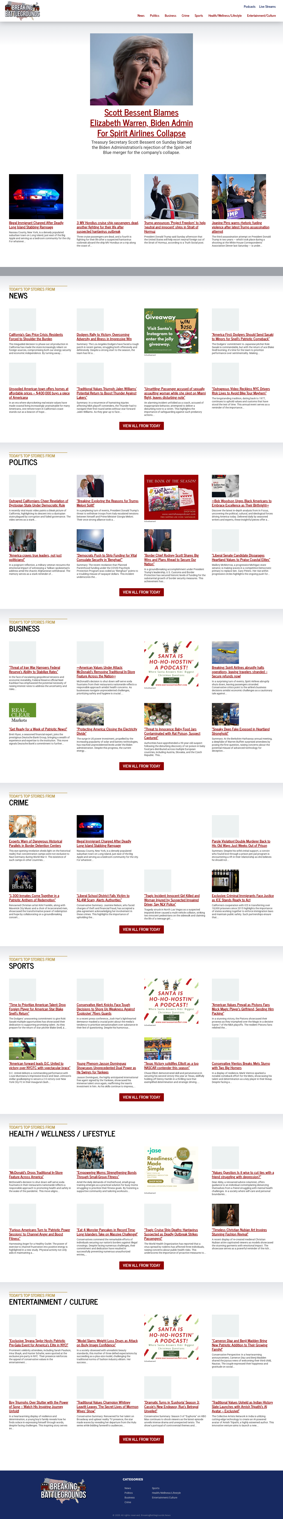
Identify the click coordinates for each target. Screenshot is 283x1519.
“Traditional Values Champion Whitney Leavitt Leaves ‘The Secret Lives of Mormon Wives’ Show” (107, 1406)
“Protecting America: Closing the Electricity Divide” (107, 731)
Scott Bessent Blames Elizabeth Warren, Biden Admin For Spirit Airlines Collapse (141, 122)
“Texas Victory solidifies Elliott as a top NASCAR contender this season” (171, 1065)
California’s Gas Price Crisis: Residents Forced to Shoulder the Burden (36, 336)
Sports (199, 15)
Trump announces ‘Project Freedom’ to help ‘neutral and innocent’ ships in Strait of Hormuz (175, 227)
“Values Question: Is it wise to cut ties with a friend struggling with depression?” (243, 1174)
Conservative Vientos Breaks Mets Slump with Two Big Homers (241, 1065)
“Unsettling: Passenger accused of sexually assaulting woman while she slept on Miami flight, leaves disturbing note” (175, 393)
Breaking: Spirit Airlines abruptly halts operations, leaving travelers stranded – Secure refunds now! (239, 671)
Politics (154, 15)
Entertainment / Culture (53, 1301)
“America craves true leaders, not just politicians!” (35, 557)
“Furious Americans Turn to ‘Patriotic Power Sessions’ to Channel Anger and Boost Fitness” (39, 1234)
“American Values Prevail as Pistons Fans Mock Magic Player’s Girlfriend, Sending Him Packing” (243, 1008)
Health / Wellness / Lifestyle (62, 1133)
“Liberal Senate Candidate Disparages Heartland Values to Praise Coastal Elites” (241, 557)
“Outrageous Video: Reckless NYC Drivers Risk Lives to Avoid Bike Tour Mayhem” (241, 391)
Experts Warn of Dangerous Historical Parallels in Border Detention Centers (35, 843)
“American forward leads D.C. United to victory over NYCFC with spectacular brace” (39, 1065)
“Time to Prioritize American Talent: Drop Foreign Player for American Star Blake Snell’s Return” (37, 1008)
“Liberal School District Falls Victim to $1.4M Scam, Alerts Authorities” (103, 897)
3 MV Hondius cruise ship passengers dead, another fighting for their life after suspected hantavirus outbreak (108, 227)
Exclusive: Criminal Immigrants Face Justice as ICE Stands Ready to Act (243, 897)
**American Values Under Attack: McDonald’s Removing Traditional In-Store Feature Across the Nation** (106, 671)
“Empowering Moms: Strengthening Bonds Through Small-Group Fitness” (107, 1174)
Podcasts (250, 6)
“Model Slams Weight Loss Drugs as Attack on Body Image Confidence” (107, 1342)
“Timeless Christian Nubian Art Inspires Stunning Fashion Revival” (239, 1232)
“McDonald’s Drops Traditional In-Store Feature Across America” (36, 1174)
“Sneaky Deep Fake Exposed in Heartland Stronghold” (241, 731)
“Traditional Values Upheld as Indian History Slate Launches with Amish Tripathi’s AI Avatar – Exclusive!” (242, 1406)
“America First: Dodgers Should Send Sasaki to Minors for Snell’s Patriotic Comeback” (242, 336)
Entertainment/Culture (261, 15)
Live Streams (267, 6)
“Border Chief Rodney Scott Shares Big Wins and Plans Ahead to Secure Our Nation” (171, 559)
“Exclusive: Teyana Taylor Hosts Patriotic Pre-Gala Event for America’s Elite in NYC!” (38, 1342)
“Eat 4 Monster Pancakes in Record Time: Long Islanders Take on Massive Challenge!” (107, 1232)
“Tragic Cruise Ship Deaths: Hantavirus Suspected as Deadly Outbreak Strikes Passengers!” (171, 1234)
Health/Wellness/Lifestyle (225, 15)
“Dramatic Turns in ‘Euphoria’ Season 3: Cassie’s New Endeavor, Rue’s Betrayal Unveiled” (171, 1406)
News (141, 15)
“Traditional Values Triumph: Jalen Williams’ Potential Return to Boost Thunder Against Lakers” (107, 393)
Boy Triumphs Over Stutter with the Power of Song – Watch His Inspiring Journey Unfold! (38, 1406)
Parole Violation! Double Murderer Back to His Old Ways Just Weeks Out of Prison (241, 843)
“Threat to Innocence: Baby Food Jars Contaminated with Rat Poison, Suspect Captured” (172, 733)
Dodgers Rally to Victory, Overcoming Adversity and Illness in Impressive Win (104, 336)
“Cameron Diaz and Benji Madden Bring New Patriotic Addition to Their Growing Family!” (239, 1344)
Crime (185, 15)
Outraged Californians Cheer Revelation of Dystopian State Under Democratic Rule (38, 503)
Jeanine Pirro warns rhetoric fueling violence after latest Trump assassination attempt (240, 227)
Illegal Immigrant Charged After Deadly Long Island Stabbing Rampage (36, 225)
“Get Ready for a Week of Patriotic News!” (38, 729)
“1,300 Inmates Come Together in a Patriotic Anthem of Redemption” (34, 897)
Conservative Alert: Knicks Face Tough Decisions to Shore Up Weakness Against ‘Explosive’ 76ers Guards (106, 1008)
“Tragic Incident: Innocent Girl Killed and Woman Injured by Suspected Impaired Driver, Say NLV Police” (172, 899)
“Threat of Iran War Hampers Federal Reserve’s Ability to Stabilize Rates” (34, 669)
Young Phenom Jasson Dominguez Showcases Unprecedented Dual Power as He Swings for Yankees (106, 1067)
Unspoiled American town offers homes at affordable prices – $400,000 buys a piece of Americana (39, 393)
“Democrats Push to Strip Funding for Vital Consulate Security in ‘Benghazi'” (107, 557)
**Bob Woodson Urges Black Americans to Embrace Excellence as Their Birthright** (242, 503)
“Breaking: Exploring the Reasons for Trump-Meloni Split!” (108, 503)
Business (170, 15)
